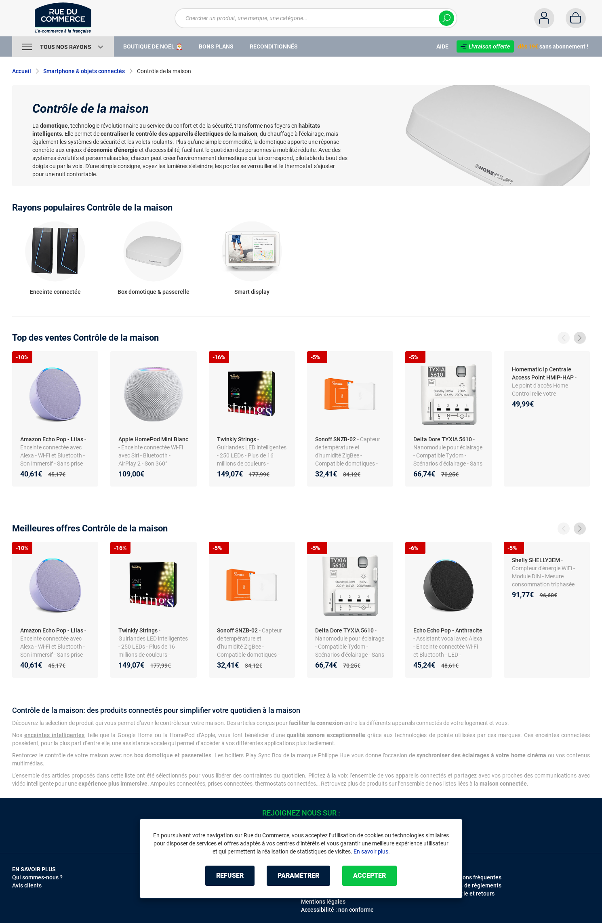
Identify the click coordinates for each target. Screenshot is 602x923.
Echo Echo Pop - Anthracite (447, 630)
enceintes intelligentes (54, 735)
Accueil (21, 71)
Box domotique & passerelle (153, 292)
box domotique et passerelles (172, 755)
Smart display (251, 292)
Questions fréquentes (473, 877)
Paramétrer (298, 875)
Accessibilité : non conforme (337, 909)
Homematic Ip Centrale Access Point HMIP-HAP (543, 373)
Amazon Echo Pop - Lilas (51, 439)
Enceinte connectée (55, 292)
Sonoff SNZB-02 (335, 439)
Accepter (369, 875)
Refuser (230, 875)
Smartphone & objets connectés (84, 71)
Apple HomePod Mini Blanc (153, 439)
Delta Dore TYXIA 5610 (442, 439)
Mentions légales (323, 901)
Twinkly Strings (236, 439)
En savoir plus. (372, 851)
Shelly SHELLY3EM (536, 560)
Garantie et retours (470, 893)
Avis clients (27, 885)
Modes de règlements (473, 885)
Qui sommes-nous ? (37, 877)
